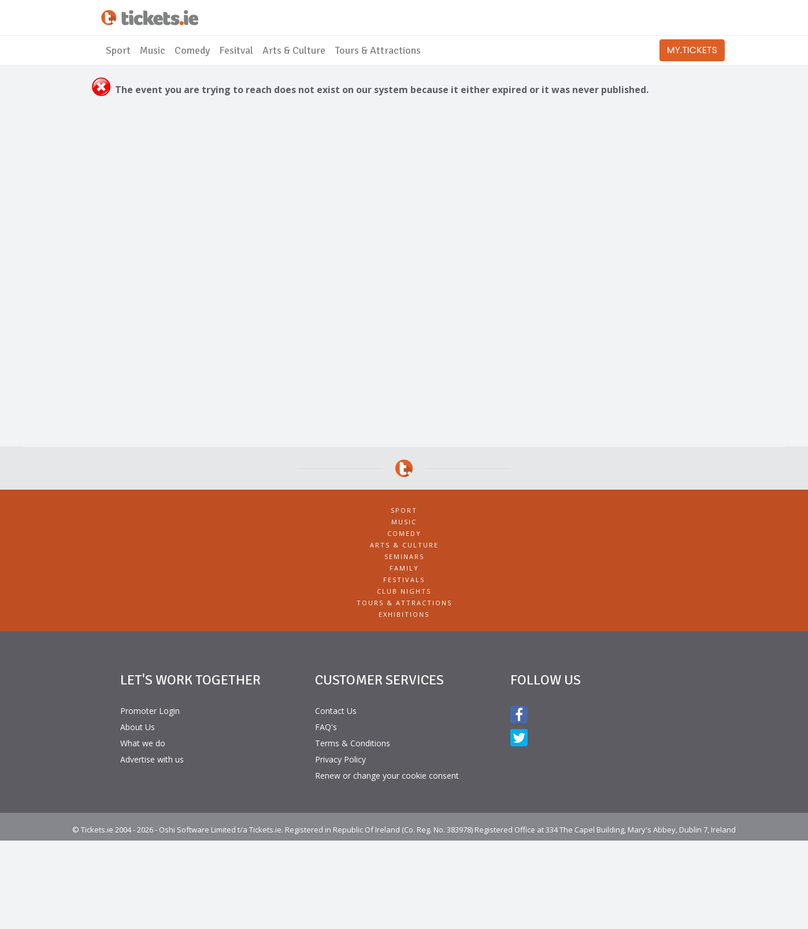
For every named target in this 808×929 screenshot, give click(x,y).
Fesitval (236, 50)
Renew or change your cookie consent (387, 775)
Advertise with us (152, 759)
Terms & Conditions (352, 743)
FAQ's (326, 726)
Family (404, 568)
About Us (137, 726)
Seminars (404, 556)
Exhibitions (404, 614)
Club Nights (404, 591)
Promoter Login (150, 710)
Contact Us (336, 710)
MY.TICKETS (692, 50)
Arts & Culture (293, 50)
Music (152, 50)
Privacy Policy (340, 759)
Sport (118, 50)
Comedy (192, 50)
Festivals (404, 579)
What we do (142, 743)
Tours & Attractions (378, 50)
